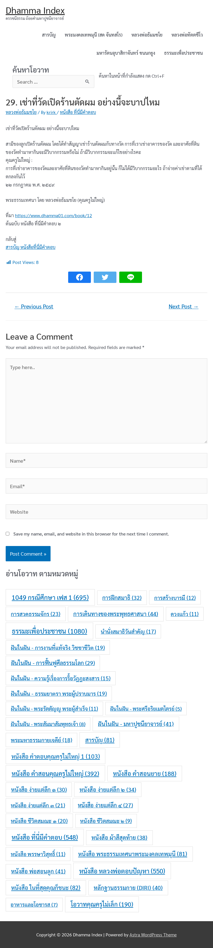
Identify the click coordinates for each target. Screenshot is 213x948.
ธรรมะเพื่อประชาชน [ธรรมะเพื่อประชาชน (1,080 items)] (49, 631)
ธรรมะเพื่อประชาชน (183, 53)
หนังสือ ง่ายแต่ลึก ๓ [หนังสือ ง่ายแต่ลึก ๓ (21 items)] (38, 805)
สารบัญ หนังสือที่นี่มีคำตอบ (30, 247)
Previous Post (33, 306)
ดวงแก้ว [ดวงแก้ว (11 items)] (185, 613)
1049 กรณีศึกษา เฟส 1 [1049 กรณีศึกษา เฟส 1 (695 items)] (50, 597)
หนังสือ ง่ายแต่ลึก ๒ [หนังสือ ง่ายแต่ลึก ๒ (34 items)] (108, 789)
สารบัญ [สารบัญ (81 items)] (99, 740)
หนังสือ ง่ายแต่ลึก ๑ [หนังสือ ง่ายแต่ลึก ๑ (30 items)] (39, 789)
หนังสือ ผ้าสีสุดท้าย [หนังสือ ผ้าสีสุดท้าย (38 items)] (119, 837)
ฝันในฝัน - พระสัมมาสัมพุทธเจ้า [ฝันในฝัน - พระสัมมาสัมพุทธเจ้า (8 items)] (48, 723)
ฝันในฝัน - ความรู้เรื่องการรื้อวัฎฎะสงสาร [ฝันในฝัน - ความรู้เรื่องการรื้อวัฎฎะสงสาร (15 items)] (60, 678)
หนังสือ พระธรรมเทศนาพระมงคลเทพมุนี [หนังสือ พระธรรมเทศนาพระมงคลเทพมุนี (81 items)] (132, 854)
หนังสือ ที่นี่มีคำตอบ (78, 112)
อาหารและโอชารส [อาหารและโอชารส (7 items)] (34, 904)
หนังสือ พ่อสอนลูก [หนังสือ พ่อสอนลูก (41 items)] (38, 871)
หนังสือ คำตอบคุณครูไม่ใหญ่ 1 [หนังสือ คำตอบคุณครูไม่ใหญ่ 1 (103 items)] (55, 756)
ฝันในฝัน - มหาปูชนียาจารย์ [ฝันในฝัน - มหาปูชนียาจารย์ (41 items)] (136, 723)
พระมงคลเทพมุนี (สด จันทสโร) (93, 35)
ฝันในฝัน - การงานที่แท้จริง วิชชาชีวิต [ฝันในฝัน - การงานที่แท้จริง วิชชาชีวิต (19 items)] (58, 647)
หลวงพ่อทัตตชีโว (187, 35)
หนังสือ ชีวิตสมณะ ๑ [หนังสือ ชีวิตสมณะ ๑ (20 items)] (39, 820)
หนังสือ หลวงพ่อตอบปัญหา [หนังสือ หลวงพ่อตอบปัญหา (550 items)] (122, 871)
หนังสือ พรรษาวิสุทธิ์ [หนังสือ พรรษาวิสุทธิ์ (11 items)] (38, 853)
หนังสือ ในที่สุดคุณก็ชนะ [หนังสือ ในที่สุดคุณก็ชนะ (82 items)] (45, 887)
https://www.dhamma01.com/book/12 (53, 215)
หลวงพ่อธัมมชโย (146, 35)
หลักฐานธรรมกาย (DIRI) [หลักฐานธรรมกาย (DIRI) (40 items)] (128, 887)
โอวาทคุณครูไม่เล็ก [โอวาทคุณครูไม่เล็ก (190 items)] (102, 904)
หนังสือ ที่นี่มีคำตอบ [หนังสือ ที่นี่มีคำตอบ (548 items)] (45, 837)
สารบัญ (49, 35)
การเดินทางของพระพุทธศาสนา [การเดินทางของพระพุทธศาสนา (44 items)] (115, 613)
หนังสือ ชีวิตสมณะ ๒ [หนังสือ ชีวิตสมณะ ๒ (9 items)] (106, 820)
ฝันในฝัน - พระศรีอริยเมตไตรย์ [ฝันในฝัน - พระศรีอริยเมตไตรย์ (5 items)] (146, 708)
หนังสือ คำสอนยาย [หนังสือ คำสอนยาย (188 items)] (144, 773)
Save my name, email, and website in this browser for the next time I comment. (91, 534)
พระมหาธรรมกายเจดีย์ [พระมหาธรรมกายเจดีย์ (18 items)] (41, 740)
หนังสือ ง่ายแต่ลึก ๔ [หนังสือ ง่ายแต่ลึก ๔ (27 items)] (105, 805)
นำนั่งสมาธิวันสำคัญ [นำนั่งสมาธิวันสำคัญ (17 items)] (128, 631)
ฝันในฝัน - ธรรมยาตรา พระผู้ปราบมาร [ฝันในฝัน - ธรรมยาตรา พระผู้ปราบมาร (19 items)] (59, 693)
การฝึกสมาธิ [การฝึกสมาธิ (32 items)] (121, 597)
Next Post (184, 306)
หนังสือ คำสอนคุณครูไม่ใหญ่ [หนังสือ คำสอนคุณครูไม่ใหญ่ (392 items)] (55, 773)
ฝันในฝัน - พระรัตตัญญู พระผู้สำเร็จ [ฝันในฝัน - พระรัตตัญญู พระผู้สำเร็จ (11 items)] (54, 708)
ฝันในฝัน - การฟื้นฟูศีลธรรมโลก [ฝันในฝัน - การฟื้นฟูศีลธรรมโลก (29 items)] (53, 662)
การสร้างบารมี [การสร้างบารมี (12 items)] (175, 597)
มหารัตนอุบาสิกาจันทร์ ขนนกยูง (126, 53)
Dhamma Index (35, 10)
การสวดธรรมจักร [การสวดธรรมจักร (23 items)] (35, 613)
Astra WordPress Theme (153, 935)
